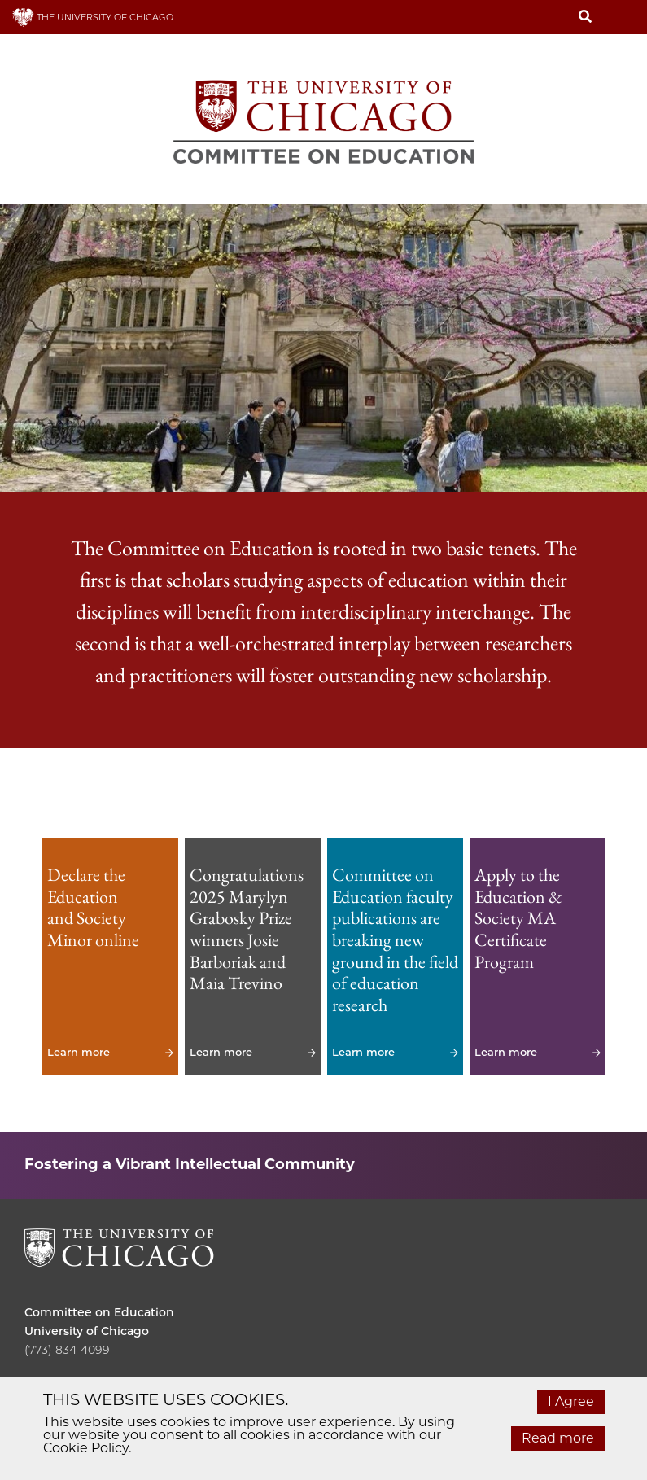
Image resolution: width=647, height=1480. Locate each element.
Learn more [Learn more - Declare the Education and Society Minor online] (110, 956)
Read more (558, 1438)
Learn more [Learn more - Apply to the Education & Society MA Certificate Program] (537, 956)
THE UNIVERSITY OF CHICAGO (92, 17)
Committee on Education (99, 1312)
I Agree (571, 1401)
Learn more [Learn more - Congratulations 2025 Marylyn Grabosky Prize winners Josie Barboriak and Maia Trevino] (253, 956)
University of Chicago (86, 1331)
